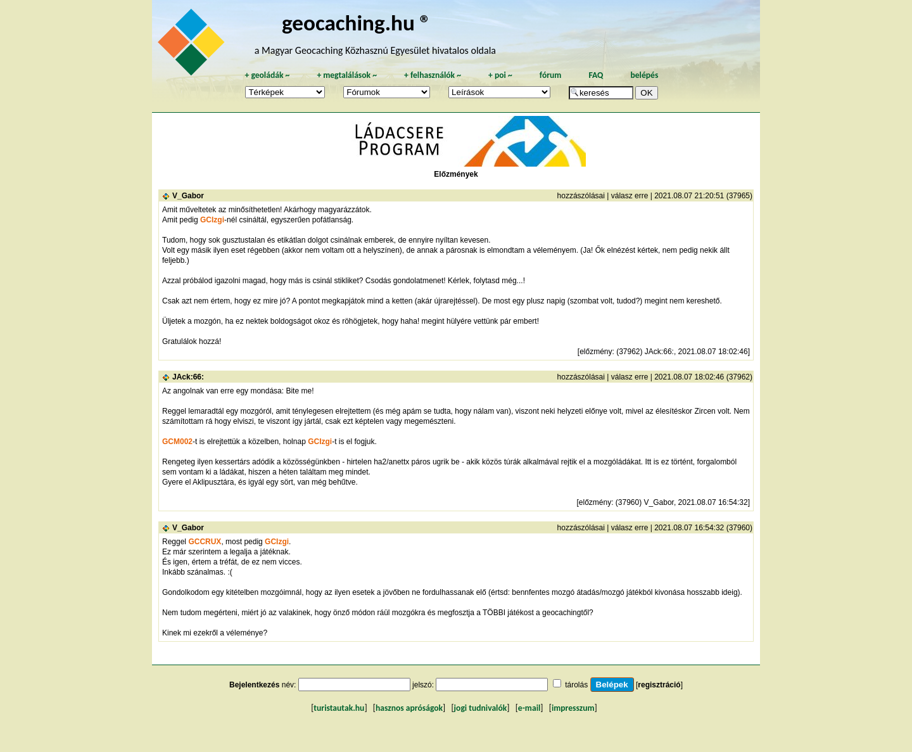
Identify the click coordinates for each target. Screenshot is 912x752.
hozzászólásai (581, 195)
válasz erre (630, 195)
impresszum (573, 708)
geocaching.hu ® (356, 22)
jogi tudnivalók (480, 708)
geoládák (267, 75)
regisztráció (659, 684)
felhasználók (432, 75)
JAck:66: (188, 377)
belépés (644, 75)
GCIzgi (212, 219)
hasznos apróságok (409, 708)
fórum (551, 75)
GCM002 (177, 441)
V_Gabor (188, 195)
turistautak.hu (339, 708)
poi (500, 75)
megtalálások (346, 75)
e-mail (529, 708)
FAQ (595, 75)
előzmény (596, 351)
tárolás (576, 684)
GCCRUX (204, 541)
